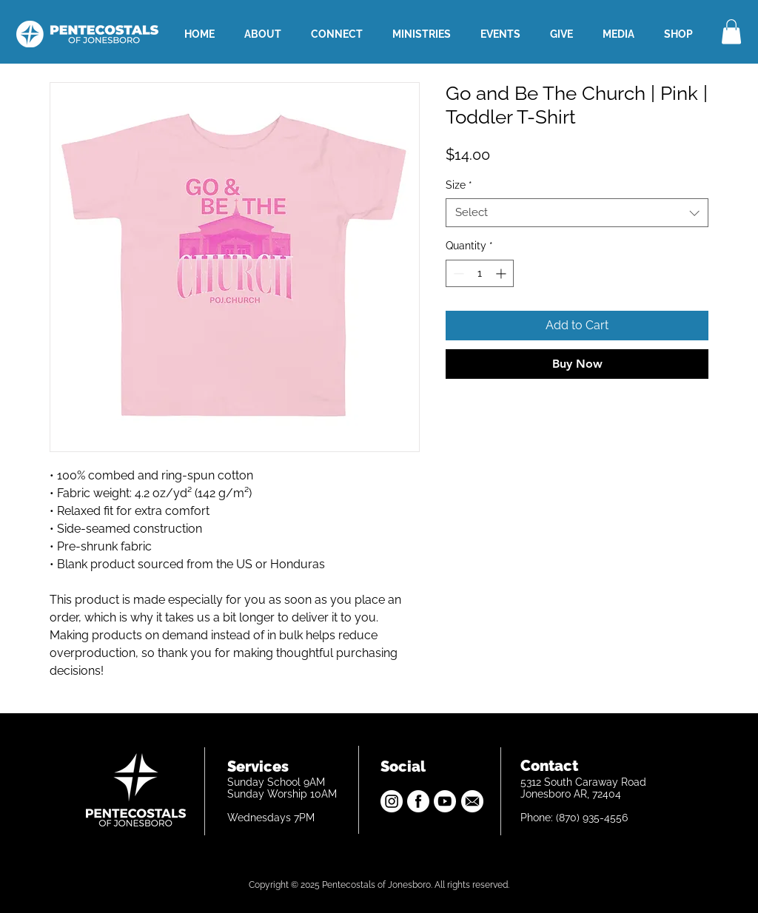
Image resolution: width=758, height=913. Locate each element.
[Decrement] (457, 273)
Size (459, 185)
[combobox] (577, 212)
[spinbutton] (479, 273)
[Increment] (502, 273)
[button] (731, 31)
